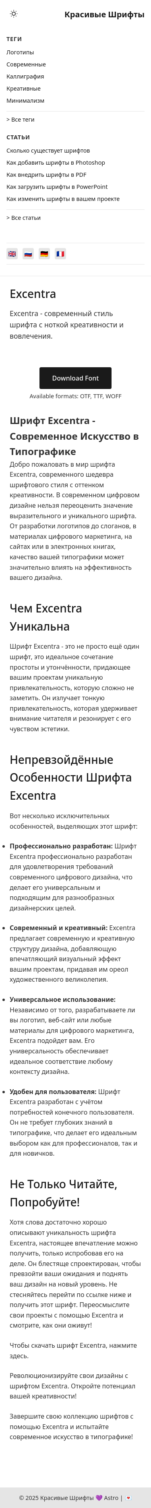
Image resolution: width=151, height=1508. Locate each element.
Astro (111, 1498)
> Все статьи (23, 217)
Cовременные (26, 64)
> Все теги (20, 119)
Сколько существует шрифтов (48, 150)
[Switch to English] (12, 253)
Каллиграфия (25, 76)
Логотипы (20, 52)
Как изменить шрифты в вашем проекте (63, 199)
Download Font (75, 378)
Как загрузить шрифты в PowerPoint (57, 186)
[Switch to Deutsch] (44, 253)
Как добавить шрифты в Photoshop (55, 162)
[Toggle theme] (13, 14)
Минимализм (25, 100)
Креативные (23, 88)
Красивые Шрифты (104, 14)
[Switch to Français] (60, 253)
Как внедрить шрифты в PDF (46, 174)
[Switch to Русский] (28, 253)
